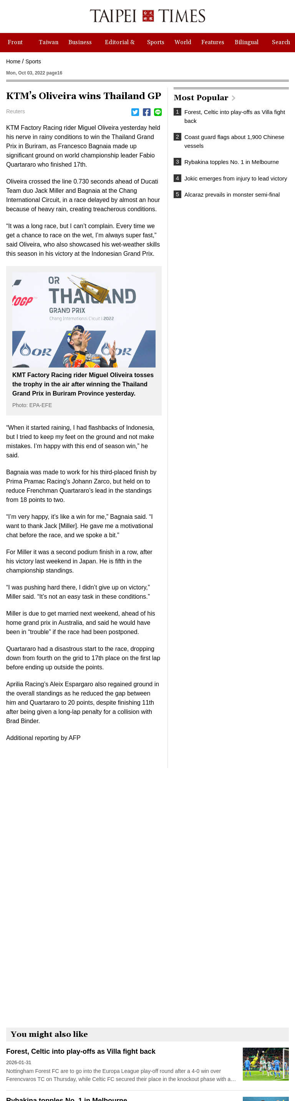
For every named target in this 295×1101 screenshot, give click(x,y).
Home (13, 61)
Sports (33, 61)
